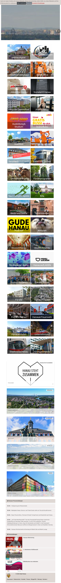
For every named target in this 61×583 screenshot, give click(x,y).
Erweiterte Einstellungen (38, 3)
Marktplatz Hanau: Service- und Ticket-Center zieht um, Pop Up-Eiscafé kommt (31, 510)
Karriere (45, 579)
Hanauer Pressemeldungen (15, 501)
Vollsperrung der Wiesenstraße (19, 506)
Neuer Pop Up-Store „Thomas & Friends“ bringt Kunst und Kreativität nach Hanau (31, 515)
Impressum (10, 579)
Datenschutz (17, 579)
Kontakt (23, 579)
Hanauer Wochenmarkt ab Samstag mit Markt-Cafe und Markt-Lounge (29, 529)
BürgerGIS (33, 579)
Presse (28, 579)
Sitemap (39, 579)
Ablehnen (29, 3)
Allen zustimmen (21, 3)
